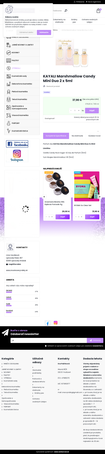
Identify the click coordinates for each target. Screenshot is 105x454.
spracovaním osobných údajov (69, 346)
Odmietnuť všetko (26, 32)
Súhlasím (43, 32)
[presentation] (44, 196)
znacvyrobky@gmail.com (72, 392)
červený (9, 290)
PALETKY (12, 60)
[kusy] (75, 111)
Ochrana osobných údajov (89, 20)
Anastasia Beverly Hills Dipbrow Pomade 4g (54, 203)
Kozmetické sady (16, 76)
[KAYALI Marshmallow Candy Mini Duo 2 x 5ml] (71, 52)
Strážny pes (74, 20)
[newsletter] (95, 340)
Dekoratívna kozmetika (19, 84)
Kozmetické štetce (17, 131)
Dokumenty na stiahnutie (59, 20)
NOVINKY (12, 52)
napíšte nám (15, 264)
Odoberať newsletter (25, 334)
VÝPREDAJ (13, 68)
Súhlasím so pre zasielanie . (75, 346)
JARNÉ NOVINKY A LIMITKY (19, 45)
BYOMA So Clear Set (82, 205)
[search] (66, 10)
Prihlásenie (80, 2)
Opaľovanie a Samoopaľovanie (16, 107)
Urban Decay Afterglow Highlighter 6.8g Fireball (28, 207)
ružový (8, 297)
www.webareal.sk (61, 452)
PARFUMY (12, 123)
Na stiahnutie (77, 136)
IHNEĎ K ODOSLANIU (17, 37)
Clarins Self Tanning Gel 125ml (28, 180)
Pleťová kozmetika (17, 91)
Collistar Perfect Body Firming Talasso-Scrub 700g (28, 223)
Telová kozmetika (16, 99)
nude (8, 304)
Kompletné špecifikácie (56, 136)
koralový (9, 311)
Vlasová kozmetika (17, 115)
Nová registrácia (94, 2)
